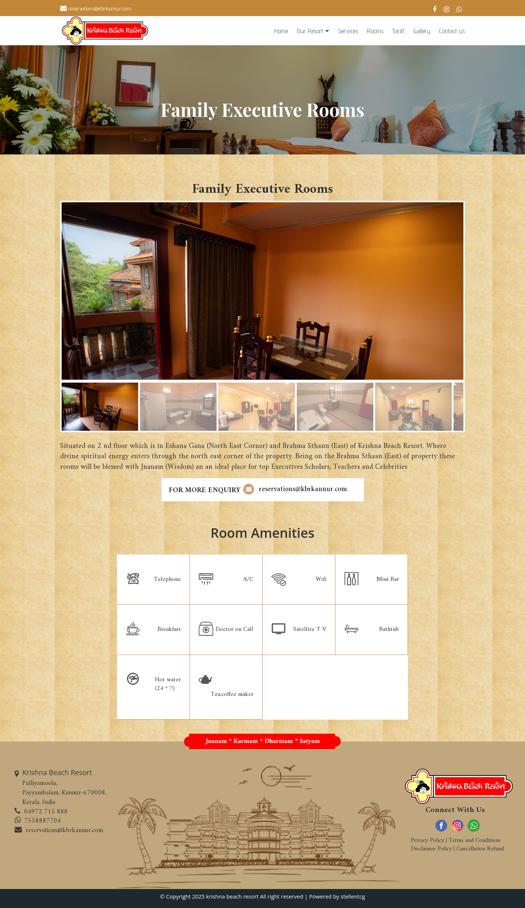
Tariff (398, 31)
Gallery (421, 31)
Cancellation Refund (479, 849)
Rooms (375, 31)
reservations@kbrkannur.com (95, 8)
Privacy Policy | (429, 840)
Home (281, 31)
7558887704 (42, 821)
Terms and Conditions (474, 840)
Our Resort (310, 31)
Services (348, 31)
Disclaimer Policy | (433, 849)
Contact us (452, 31)
